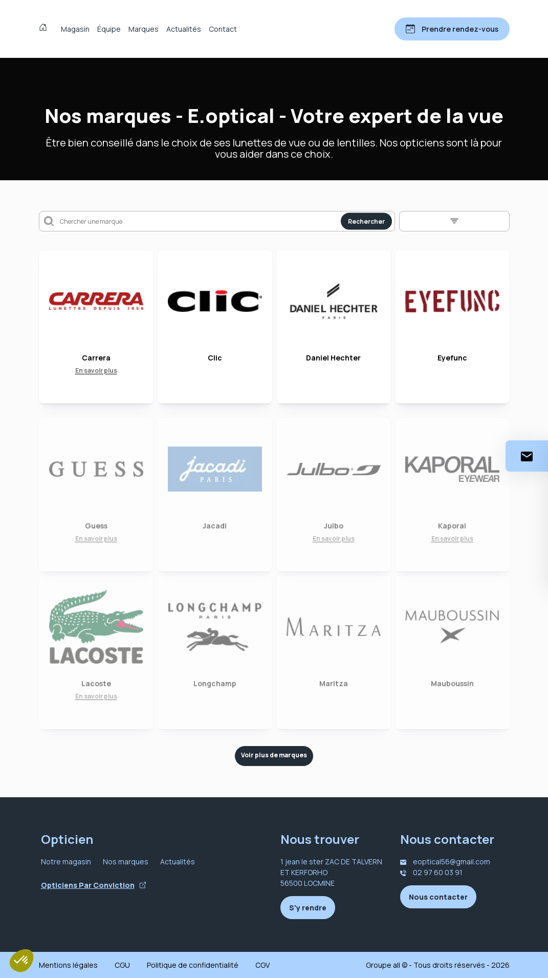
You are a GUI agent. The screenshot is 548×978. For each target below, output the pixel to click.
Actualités (183, 29)
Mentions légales (68, 965)
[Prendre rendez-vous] (452, 28)
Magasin (75, 29)
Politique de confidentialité (192, 965)
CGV (262, 965)
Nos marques (125, 861)
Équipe (109, 29)
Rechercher (366, 221)
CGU (122, 965)
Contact (223, 29)
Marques (143, 29)
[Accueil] (45, 28)
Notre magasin (66, 861)
